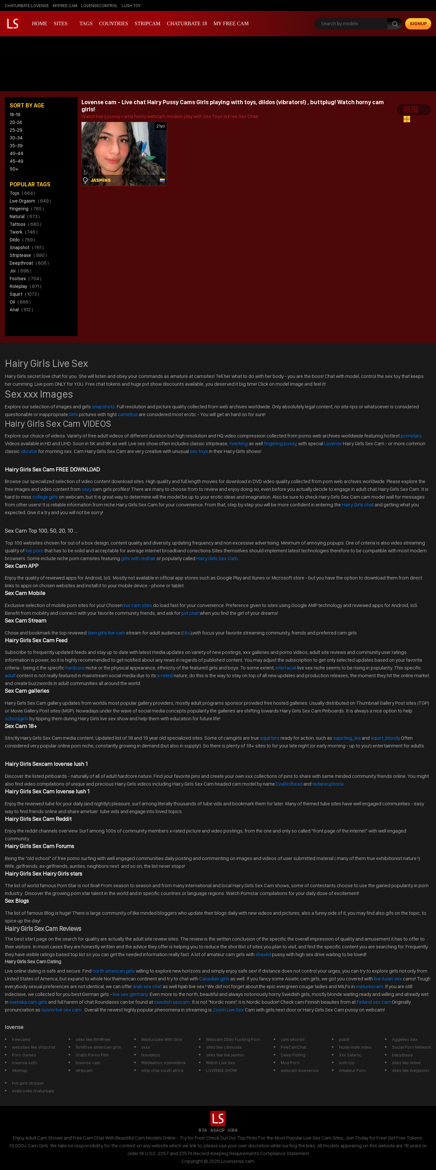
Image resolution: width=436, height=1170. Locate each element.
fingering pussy (280, 443)
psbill (344, 1039)
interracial (286, 668)
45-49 (16, 161)
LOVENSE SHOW (221, 1070)
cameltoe (128, 414)
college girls (45, 497)
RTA (203, 1130)
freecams (21, 1039)
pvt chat (190, 613)
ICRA (233, 1130)
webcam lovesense (300, 1070)
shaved (263, 954)
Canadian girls (214, 979)
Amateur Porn (352, 1070)
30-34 (16, 138)
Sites (61, 23)
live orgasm (30, 201)
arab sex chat (147, 986)
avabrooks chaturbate (33, 1090)
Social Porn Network (411, 1047)
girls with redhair (138, 558)
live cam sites (138, 605)
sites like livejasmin (410, 1070)
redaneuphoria (327, 784)
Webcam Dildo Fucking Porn (233, 1039)
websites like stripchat (33, 1047)
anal (21, 310)
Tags (86, 23)
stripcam (147, 23)
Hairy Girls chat (358, 505)
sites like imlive (406, 1062)
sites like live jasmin (225, 1054)
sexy (87, 489)
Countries (113, 23)
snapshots (103, 406)
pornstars (411, 436)
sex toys (199, 451)
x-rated (165, 675)
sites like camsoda (224, 1047)
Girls (73, 414)
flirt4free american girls (98, 1047)
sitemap (19, 1070)
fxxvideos (150, 1054)
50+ (14, 169)
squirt (24, 294)
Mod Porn (290, 1062)
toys (22, 193)
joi (20, 271)
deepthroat (29, 263)
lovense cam (88, 1062)
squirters (269, 738)
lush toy (131, 5)
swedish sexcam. (172, 1002)
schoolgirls (16, 718)
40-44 (16, 153)
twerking (239, 443)
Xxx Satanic (350, 1054)
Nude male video (355, 1047)
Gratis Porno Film (92, 1054)
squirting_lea (347, 738)
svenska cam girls (28, 1002)
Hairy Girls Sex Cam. (217, 558)
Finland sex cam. (374, 1002)
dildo (22, 240)
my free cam (231, 23)
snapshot (27, 247)
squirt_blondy (385, 738)
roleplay (25, 286)
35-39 (16, 146)
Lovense (333, 443)
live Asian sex (388, 979)
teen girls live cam (106, 633)
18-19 (15, 114)
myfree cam (65, 5)
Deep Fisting (293, 1054)
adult (10, 675)
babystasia (402, 1054)
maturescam (369, 986)
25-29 (16, 130)
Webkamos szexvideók (163, 1062)
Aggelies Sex (405, 1039)
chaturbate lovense (27, 5)
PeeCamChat (293, 1047)
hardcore (75, 668)
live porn (34, 550)
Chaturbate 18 (187, 23)
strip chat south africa (162, 1070)
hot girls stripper (28, 1083)
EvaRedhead (289, 784)
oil (20, 302)
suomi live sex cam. (62, 1010)
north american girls (114, 971)
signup (418, 24)
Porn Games (24, 1054)
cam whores (293, 1039)
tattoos (25, 224)
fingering (27, 209)
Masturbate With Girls (161, 1039)
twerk (24, 232)
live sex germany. (131, 994)
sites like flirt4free (93, 1039)
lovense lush (24, 1062)
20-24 (16, 122)
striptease (28, 255)
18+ (186, 633)
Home (39, 23)
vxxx (145, 1047)
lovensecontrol (99, 5)
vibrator (29, 451)
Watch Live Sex (220, 1062)
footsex (25, 278)
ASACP (217, 1130)
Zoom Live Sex (228, 1010)
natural (25, 216)
